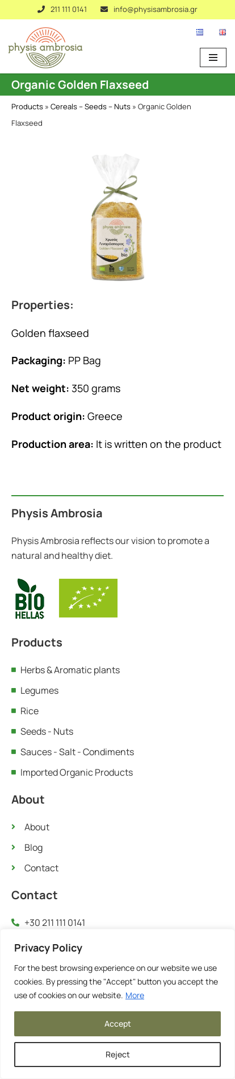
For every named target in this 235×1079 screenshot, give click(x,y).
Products (27, 106)
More (134, 995)
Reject (118, 1054)
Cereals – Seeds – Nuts (91, 106)
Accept (117, 1023)
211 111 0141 (69, 9)
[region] (117, 1004)
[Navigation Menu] (213, 57)
